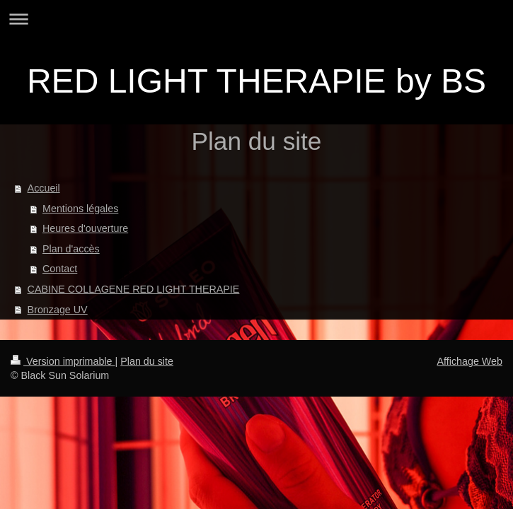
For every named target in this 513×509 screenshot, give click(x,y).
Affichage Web (469, 361)
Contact (59, 268)
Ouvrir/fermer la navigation (256, 19)
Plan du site (146, 361)
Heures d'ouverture (85, 228)
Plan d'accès (71, 249)
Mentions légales (80, 208)
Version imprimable (63, 361)
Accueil (44, 188)
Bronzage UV (58, 309)
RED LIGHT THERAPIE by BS (256, 81)
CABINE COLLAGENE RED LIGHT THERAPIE (134, 289)
